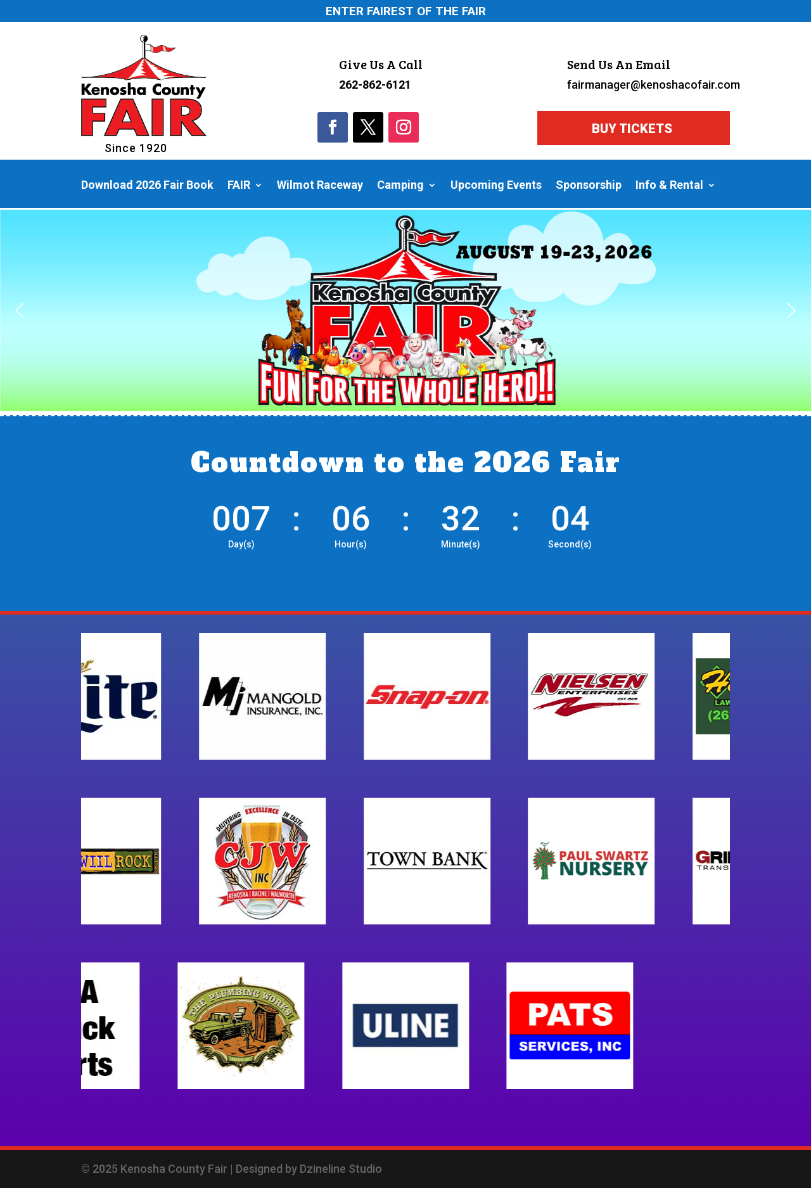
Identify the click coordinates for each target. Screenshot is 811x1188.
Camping (400, 186)
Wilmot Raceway (320, 186)
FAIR (238, 186)
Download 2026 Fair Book (147, 186)
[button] (20, 310)
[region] (405, 311)
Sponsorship (589, 186)
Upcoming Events (496, 186)
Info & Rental (669, 186)
